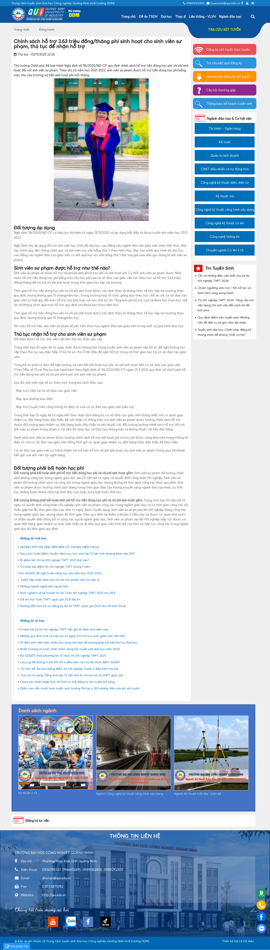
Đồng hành (46, 29)
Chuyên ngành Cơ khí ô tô (225, 250)
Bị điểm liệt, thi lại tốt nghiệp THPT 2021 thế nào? (54, 560)
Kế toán (225, 142)
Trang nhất (22, 29)
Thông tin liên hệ (135, 836)
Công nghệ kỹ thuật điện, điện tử (225, 182)
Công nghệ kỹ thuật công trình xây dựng (224, 209)
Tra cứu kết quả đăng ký (224, 63)
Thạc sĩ (180, 16)
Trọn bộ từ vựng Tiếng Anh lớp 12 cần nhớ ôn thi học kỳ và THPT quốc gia (71, 675)
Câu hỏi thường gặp (221, 90)
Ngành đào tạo (230, 16)
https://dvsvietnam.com (31, 945)
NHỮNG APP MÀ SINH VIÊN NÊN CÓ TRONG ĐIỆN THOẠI (59, 547)
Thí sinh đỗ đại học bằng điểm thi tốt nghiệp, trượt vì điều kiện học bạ (69, 668)
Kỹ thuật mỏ (225, 196)
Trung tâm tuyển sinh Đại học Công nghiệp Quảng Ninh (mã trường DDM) (97, 941)
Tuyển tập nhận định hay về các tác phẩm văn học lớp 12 (60, 579)
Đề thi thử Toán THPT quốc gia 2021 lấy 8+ (50, 599)
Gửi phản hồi (16, 946)
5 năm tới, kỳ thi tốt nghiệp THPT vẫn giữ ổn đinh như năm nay (64, 629)
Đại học (166, 16)
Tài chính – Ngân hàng (225, 128)
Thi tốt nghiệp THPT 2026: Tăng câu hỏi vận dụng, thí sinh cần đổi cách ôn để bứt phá (226, 305)
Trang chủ (128, 16)
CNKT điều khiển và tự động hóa (225, 169)
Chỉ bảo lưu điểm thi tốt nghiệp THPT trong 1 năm (55, 566)
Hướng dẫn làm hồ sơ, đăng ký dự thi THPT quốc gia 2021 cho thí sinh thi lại (73, 606)
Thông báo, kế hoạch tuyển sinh (229, 103)
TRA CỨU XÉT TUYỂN (224, 29)
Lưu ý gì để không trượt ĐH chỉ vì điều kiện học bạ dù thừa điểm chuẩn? (70, 662)
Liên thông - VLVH (202, 16)
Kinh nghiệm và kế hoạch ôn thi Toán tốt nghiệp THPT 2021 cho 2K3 (67, 593)
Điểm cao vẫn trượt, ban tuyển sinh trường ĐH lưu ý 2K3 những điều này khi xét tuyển (80, 688)
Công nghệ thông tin (225, 236)
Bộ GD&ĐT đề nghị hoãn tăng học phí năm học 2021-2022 (60, 573)
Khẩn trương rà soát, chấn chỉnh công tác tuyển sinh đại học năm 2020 (70, 649)
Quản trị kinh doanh (225, 155)
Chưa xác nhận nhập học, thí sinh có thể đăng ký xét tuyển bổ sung (67, 681)
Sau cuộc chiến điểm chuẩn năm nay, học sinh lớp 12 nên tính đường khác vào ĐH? (77, 553)
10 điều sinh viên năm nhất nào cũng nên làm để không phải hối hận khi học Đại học (78, 642)
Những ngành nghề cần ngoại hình (44, 586)
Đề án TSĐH (148, 16)
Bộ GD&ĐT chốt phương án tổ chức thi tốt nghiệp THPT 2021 (63, 655)
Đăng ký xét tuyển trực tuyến (228, 49)
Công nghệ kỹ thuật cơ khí (224, 223)
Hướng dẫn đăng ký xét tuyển (228, 76)
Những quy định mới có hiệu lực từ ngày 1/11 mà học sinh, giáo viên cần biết (72, 636)
